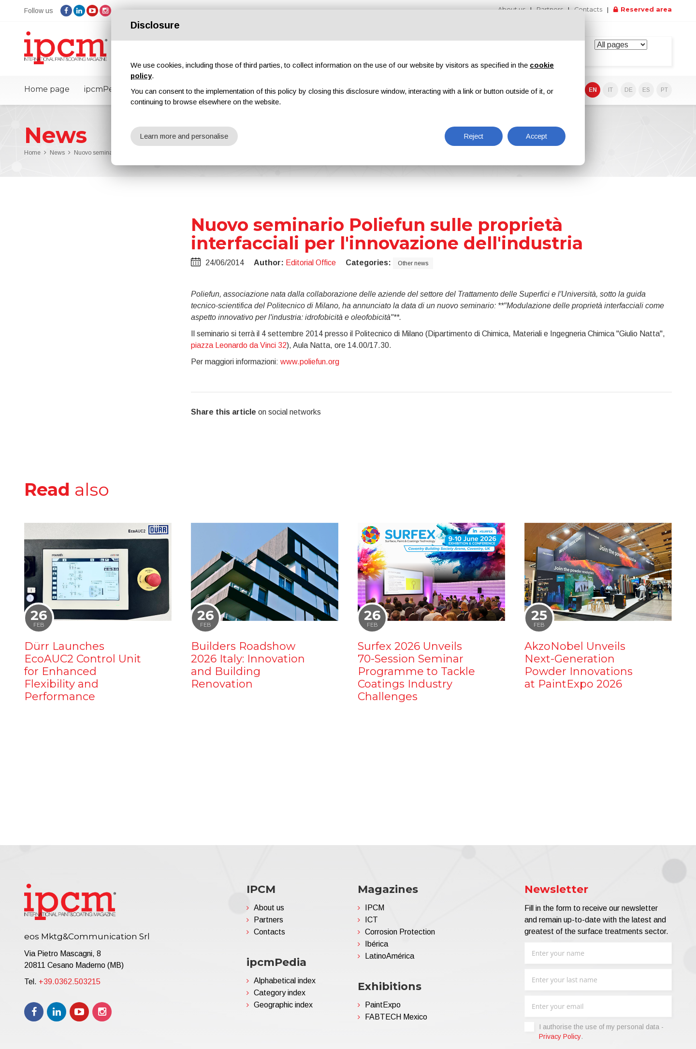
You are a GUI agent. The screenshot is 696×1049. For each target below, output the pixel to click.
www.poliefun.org (309, 365)
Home (32, 156)
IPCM (374, 911)
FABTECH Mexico (396, 1021)
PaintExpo (383, 1009)
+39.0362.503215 (70, 985)
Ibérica (376, 948)
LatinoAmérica (389, 960)
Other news (413, 266)
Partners (268, 924)
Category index (279, 996)
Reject (474, 136)
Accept (536, 136)
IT (610, 93)
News (57, 156)
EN (593, 93)
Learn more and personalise (185, 136)
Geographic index (283, 1009)
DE (628, 93)
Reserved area (645, 9)
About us (269, 911)
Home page (47, 93)
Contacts (585, 9)
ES (646, 93)
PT (664, 93)
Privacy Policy (560, 1040)
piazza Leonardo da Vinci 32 (239, 349)
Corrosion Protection (400, 936)
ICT (371, 924)
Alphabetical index (285, 984)
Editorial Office (311, 266)
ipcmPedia (104, 93)
